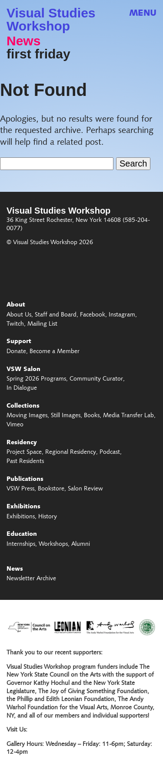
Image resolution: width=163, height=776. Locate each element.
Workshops (53, 544)
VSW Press (20, 489)
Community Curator (96, 379)
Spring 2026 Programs (36, 379)
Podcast (110, 452)
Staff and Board (56, 315)
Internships (21, 544)
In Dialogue (22, 388)
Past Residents (25, 462)
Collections (23, 406)
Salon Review (85, 489)
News (23, 41)
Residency (22, 443)
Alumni (80, 544)
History (47, 517)
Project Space (24, 452)
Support (19, 342)
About (16, 305)
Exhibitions (23, 507)
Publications (25, 479)
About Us (19, 315)
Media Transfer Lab (128, 416)
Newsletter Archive (31, 579)
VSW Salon (23, 370)
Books (92, 416)
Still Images (65, 416)
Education (22, 534)
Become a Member (55, 352)
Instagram (122, 315)
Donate (16, 352)
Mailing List (42, 324)
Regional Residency (70, 452)
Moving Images (27, 416)
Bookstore (51, 489)
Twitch (15, 324)
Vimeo (15, 425)
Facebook (92, 315)
